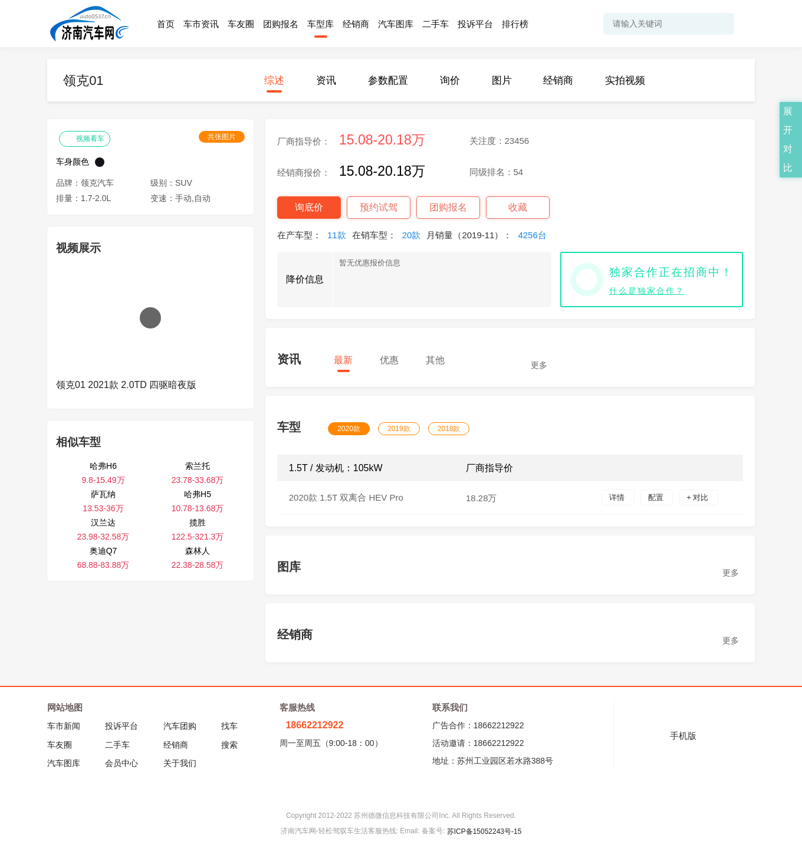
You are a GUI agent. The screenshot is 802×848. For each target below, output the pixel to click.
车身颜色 (72, 161)
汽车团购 (179, 726)
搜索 (229, 745)
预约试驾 (378, 207)
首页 (166, 24)
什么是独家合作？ (647, 290)
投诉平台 (475, 24)
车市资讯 (201, 24)
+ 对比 (698, 497)
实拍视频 (625, 80)
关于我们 (179, 763)
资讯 (326, 80)
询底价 (309, 207)
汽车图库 (395, 24)
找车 (229, 726)
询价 (450, 80)
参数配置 (388, 80)
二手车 (435, 24)
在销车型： (389, 235)
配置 (657, 497)
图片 (502, 80)
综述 (274, 80)
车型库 (320, 24)
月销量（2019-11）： (489, 235)
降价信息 (305, 279)
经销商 (356, 24)
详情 (618, 497)
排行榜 (515, 24)
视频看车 (84, 138)
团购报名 (280, 24)
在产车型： (314, 235)
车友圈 (241, 24)
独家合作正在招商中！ (671, 272)
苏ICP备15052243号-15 (484, 831)
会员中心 (121, 763)
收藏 (517, 207)
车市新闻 (63, 726)
